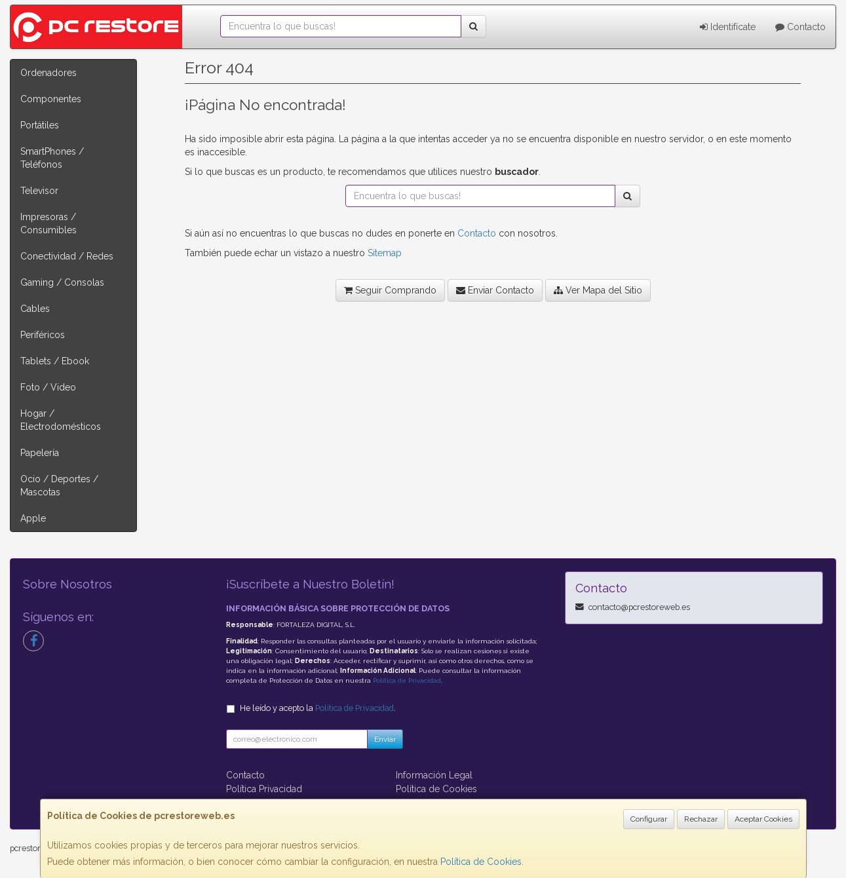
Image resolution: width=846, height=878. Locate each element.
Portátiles (39, 125)
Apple (33, 518)
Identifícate (728, 27)
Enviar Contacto (495, 290)
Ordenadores (48, 72)
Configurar (648, 819)
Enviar (385, 739)
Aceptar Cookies (763, 819)
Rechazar (701, 819)
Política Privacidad (264, 789)
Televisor (39, 190)
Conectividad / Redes (66, 256)
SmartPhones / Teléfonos (52, 158)
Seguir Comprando (390, 290)
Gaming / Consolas (62, 282)
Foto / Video (48, 387)
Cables (35, 308)
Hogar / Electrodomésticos (60, 420)
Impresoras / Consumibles (48, 223)
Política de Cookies (481, 861)
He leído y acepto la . (318, 708)
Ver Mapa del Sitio (598, 290)
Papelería (39, 453)
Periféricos (42, 335)
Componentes (50, 99)
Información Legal (434, 775)
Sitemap (385, 253)
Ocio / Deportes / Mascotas (59, 485)
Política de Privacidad (407, 680)
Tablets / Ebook (54, 361)
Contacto (800, 27)
